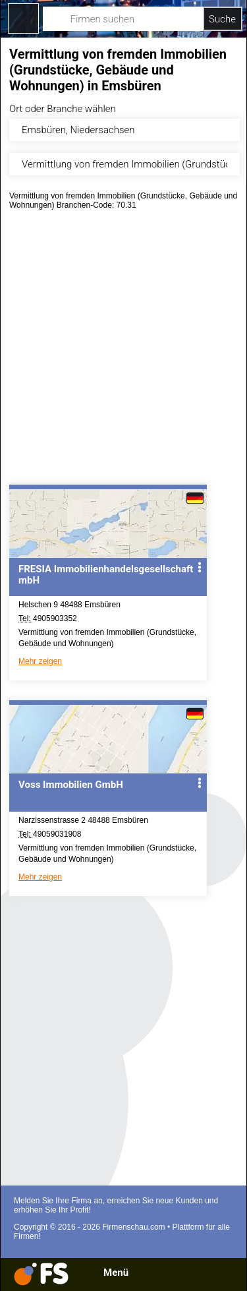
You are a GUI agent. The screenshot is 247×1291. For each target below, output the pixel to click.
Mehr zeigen (40, 661)
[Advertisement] (123, 351)
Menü (115, 1272)
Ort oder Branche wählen (62, 109)
